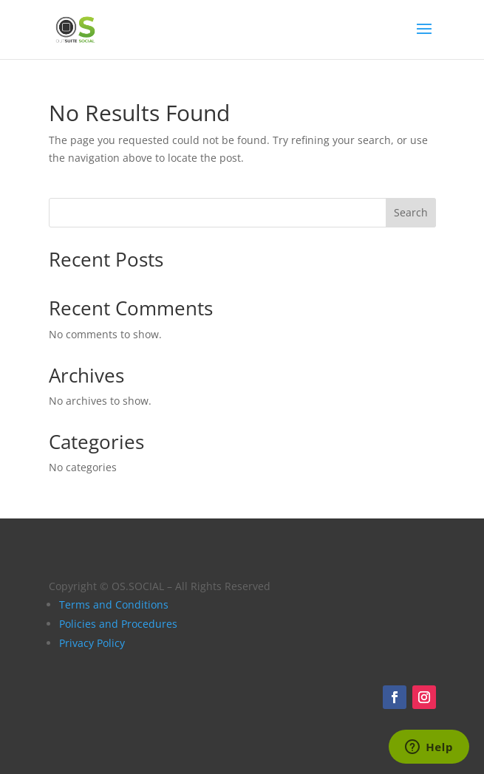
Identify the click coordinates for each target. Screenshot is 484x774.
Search (411, 212)
